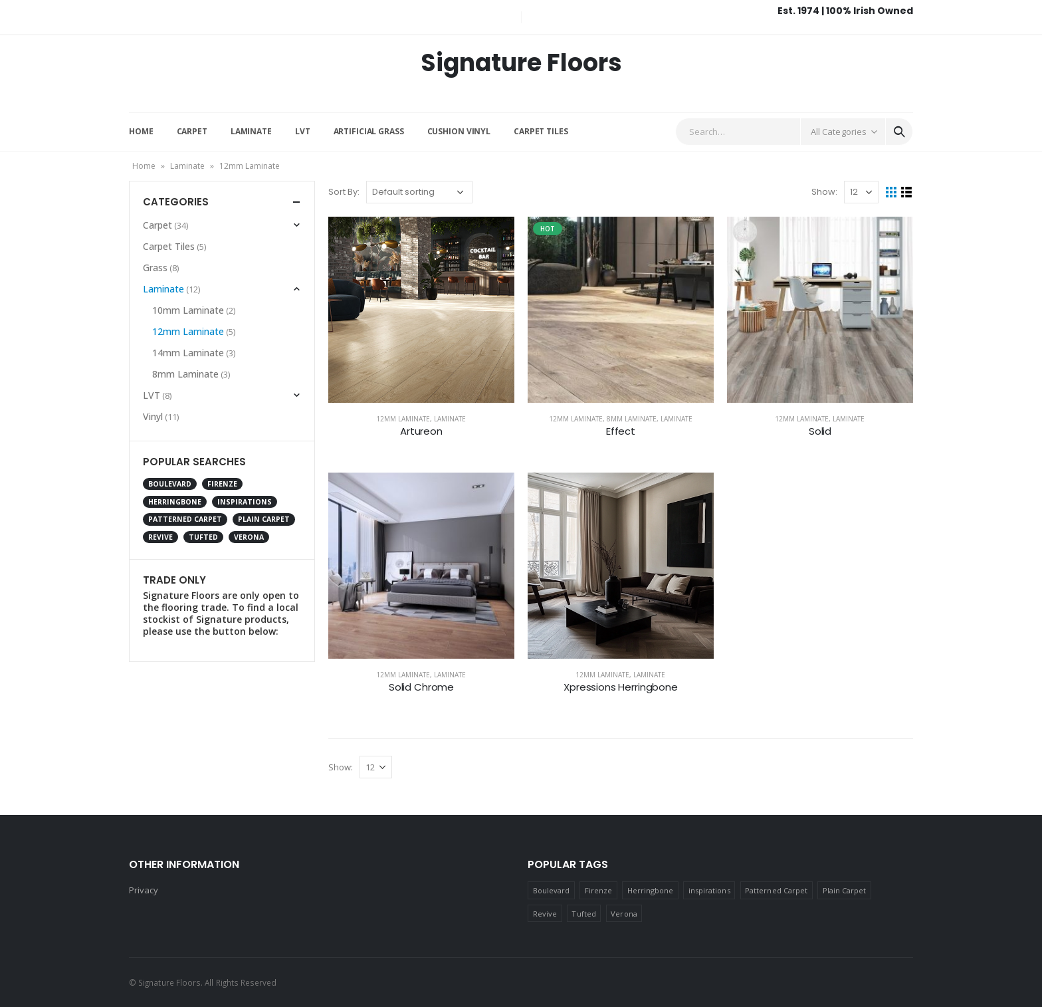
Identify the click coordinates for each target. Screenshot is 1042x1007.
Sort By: (344, 191)
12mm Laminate (403, 418)
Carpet (192, 131)
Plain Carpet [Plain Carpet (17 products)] (264, 519)
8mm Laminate (632, 418)
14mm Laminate (188, 352)
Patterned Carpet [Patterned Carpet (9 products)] (185, 519)
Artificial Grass (369, 131)
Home (141, 131)
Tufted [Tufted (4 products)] (203, 537)
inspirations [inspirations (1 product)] (244, 501)
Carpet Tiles (541, 131)
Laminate (251, 131)
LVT (302, 131)
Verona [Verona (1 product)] (249, 537)
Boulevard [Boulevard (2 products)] (169, 484)
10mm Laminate (188, 310)
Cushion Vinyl (458, 131)
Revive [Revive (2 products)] (160, 537)
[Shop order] (419, 192)
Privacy (143, 890)
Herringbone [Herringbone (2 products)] (174, 501)
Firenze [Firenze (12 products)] (222, 484)
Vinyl (153, 416)
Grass (155, 267)
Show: (824, 191)
